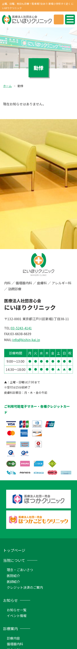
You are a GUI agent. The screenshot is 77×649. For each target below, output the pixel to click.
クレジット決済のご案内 (25, 587)
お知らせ (10, 600)
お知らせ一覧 (16, 609)
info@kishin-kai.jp (26, 339)
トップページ (14, 550)
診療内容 (13, 638)
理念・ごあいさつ (20, 569)
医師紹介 (13, 581)
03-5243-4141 (21, 328)
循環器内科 (15, 643)
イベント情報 (16, 615)
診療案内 (10, 628)
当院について (14, 560)
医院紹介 (13, 575)
